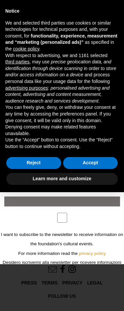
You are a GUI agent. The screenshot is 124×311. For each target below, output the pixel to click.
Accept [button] (90, 162)
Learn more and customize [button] (62, 178)
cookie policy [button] (26, 48)
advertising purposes (26, 88)
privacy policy (92, 253)
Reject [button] (34, 162)
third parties (17, 61)
